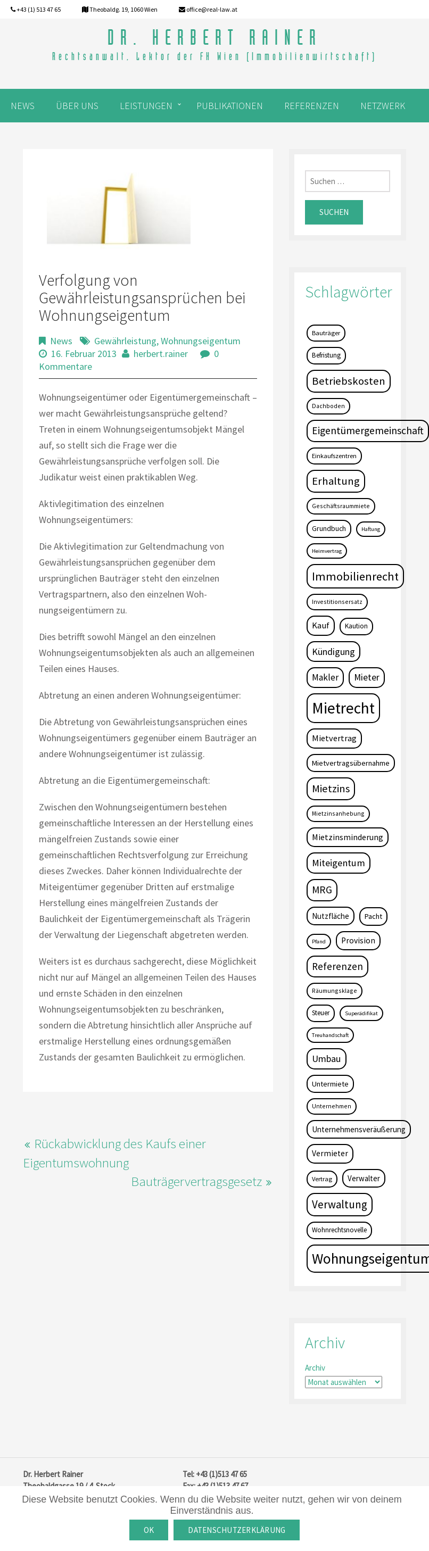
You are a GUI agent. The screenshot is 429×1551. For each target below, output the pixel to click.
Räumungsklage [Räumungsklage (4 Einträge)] (334, 990)
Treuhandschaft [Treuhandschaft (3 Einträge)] (330, 1035)
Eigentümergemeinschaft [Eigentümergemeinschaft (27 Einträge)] (368, 430)
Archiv (315, 1368)
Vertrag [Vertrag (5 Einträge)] (322, 1179)
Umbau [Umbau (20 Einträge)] (326, 1058)
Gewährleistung (125, 341)
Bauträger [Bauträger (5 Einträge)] (326, 333)
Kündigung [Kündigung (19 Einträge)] (333, 651)
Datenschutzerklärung (236, 1530)
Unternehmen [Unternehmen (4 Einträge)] (331, 1106)
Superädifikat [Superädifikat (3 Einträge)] (361, 1013)
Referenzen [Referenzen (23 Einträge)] (337, 966)
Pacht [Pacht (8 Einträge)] (373, 916)
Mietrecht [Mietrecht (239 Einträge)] (343, 708)
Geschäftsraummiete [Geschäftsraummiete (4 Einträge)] (341, 506)
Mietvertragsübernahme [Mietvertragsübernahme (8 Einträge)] (351, 763)
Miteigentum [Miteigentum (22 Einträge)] (338, 863)
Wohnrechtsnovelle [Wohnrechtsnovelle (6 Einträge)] (339, 1229)
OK (149, 1530)
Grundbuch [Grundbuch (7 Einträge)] (329, 528)
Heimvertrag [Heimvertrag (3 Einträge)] (327, 551)
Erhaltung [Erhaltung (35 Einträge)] (336, 481)
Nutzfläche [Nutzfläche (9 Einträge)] (330, 916)
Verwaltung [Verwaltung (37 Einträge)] (339, 1204)
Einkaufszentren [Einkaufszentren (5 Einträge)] (334, 456)
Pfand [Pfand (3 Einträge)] (319, 941)
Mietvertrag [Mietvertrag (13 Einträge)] (334, 738)
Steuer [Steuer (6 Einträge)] (320, 1012)
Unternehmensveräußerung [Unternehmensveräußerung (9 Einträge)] (359, 1129)
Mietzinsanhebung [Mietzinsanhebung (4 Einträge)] (338, 813)
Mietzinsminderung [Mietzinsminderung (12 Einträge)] (347, 837)
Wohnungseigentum (201, 341)
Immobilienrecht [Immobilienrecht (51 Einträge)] (355, 576)
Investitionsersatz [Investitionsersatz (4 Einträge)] (337, 602)
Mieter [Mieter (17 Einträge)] (367, 677)
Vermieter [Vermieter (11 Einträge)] (330, 1153)
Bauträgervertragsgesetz (196, 1181)
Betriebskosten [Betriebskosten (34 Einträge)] (348, 381)
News (61, 341)
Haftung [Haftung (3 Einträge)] (370, 529)
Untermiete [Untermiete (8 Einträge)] (330, 1084)
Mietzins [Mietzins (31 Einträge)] (331, 788)
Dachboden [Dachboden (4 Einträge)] (328, 406)
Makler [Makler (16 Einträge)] (325, 677)
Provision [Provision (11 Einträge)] (358, 940)
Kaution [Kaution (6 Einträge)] (356, 626)
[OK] (415, 1518)
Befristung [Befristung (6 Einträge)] (326, 355)
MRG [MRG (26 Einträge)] (322, 889)
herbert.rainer (161, 353)
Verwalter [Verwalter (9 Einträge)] (364, 1178)
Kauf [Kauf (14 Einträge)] (320, 625)
